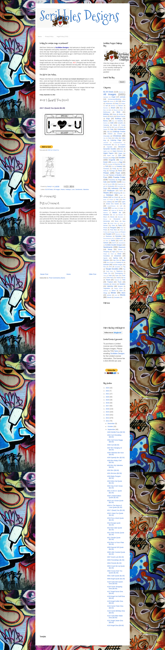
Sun (104, 266)
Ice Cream (115, 197)
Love (73, 189)
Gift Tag (107, 184)
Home (40, 36)
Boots (111, 116)
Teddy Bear (109, 271)
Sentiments (78, 189)
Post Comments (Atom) (57, 278)
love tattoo (115, 208)
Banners (105, 108)
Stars (123, 260)
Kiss (124, 199)
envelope (109, 164)
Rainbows (109, 236)
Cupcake (109, 147)
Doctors (105, 158)
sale (124, 238)
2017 (108, 406)
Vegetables (106, 288)
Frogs (120, 180)
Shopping (106, 251)
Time (104, 275)
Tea (124, 269)
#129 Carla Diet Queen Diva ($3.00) (115, 583)
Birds (118, 112)
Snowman (117, 256)
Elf (104, 164)
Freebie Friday (119, 177)
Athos (123, 101)
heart (121, 190)
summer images (117, 264)
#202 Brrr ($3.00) (113, 470)
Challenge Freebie (119, 131)
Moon (105, 217)
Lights (123, 201)
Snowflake (106, 256)
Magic (121, 208)
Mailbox (105, 210)
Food (118, 173)
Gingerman (120, 184)
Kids (117, 199)
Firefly (114, 168)
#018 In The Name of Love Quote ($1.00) (114, 506)
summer (106, 264)
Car (110, 127)
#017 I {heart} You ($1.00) (116, 510)
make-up (113, 210)
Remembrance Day (108, 238)
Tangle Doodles (112, 269)
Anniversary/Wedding (114, 99)
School (105, 243)
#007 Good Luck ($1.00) (115, 557)
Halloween (114, 188)
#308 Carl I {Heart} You (53, 150)
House (105, 197)
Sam (107, 240)
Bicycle (116, 110)
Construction (107, 144)
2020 (108, 397)
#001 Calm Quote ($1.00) (115, 576)
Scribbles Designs (79, 16)
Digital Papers (108, 153)
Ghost (123, 182)
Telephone (119, 271)
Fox (104, 175)
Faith (124, 164)
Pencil (105, 227)
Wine (121, 290)
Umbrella (106, 284)
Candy (115, 125)
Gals (105, 182)
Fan (113, 166)
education (114, 162)
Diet (121, 149)
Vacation (122, 284)
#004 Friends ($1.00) (114, 563)
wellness (105, 290)
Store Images (110, 262)
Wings (105, 293)
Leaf (116, 201)
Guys (105, 188)
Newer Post (44, 274)
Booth (105, 116)
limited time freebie (112, 204)
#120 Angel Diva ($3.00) (115, 625)
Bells (110, 110)
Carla (115, 127)
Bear (121, 108)
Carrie (121, 127)
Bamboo (113, 105)
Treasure (116, 279)
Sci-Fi (114, 243)
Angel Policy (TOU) (62, 36)
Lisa (124, 204)
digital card (106, 151)
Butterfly (120, 121)
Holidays (68, 189)
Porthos (105, 232)
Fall (106, 166)
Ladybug (109, 201)
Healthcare (111, 190)
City (104, 138)
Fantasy (119, 166)
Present (123, 232)
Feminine (106, 168)
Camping (106, 125)
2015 (108, 412)
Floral (120, 171)
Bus (113, 121)
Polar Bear (113, 230)
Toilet (110, 275)
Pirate (105, 230)
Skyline (121, 251)
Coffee (116, 138)
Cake (112, 123)
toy (124, 277)
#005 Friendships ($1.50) (115, 560)
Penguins (113, 227)
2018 (108, 403)
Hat (124, 188)
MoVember (106, 221)
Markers (105, 212)
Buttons (105, 123)
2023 (108, 388)
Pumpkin (109, 234)
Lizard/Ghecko (111, 206)
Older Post (92, 274)
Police (121, 229)
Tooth (123, 275)
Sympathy (117, 266)
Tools (116, 275)
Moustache (117, 219)
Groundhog (120, 186)
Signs (114, 251)
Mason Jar (117, 212)
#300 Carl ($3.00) (113, 445)
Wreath (109, 297)
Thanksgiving (119, 273)
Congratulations (117, 142)
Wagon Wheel (118, 288)
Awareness (109, 103)
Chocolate (106, 136)
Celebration (121, 129)
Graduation (111, 186)
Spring (115, 258)
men (114, 214)
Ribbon (118, 238)
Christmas (117, 136)
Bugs (108, 118)
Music (116, 221)
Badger (123, 103)
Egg (120, 162)
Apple (105, 101)
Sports (105, 258)
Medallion (106, 214)
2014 (108, 415)
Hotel (121, 195)
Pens (121, 227)
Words (122, 295)
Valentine (86, 189)
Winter (113, 293)
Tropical (110, 282)
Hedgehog (116, 193)
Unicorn (114, 284)
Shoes (120, 249)
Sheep (110, 249)
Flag (104, 171)
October (111, 426)
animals (122, 97)
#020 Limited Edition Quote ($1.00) (114, 497)
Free (105, 177)
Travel (108, 280)
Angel (113, 97)
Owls (113, 225)
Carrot (105, 129)
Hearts (63, 189)
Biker (121, 110)
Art (117, 101)
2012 (108, 421)
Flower (106, 173)
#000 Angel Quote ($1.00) (116, 579)
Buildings (118, 118)
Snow (119, 254)
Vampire (120, 286)
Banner (120, 105)
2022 (108, 391)
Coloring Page (115, 140)
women (109, 295)
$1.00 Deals (49, 189)
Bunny (105, 121)
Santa (113, 240)
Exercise (117, 164)
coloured (105, 142)
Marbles (121, 210)
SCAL (121, 240)
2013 (108, 418)
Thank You (106, 273)
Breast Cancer (120, 116)
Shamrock (121, 247)
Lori (121, 206)
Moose (112, 217)
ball (107, 105)
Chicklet (119, 134)
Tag (124, 266)
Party (120, 225)
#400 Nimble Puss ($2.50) (116, 432)
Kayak (111, 199)
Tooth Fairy (109, 277)
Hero (124, 193)
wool (116, 295)
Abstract (121, 92)
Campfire (120, 123)
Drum (121, 160)
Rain (124, 234)
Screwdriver (122, 242)
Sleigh (105, 253)
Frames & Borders (115, 175)
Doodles (122, 158)
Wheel (114, 290)
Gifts (113, 184)
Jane (122, 197)
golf (104, 186)
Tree (123, 280)
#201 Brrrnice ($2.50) (114, 473)
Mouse (105, 219)
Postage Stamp (114, 232)
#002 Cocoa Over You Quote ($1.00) (114, 572)
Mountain (120, 217)
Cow (116, 144)
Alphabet (105, 97)
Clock (110, 138)
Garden (113, 182)
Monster (120, 214)
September (111, 429)
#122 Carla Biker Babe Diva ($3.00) (115, 616)
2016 (108, 409)
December (111, 423)
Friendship (111, 180)
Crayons (122, 144)
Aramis (112, 101)
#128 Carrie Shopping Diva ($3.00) (114, 587)
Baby (117, 103)
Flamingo (112, 171)
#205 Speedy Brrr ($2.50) (115, 457)
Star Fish (116, 260)
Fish (120, 168)
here (116, 351)
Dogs (113, 158)
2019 (108, 400)
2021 (108, 394)
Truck (119, 282)
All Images (56, 189)
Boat (114, 114)
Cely (108, 131)
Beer (104, 110)
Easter (105, 162)
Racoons (117, 234)
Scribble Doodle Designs (113, 245)
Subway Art (119, 262)
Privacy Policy (49, 36)
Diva (119, 155)
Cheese (110, 134)
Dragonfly (112, 160)
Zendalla (116, 297)
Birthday (106, 114)
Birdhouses (106, 112)
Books (121, 114)
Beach (113, 108)
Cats (111, 129)
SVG (110, 266)
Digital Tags (110, 155)
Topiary (118, 277)
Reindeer (118, 236)
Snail (112, 253)
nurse (121, 223)
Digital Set (121, 153)
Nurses (105, 225)
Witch (123, 293)
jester (104, 199)
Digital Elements (118, 151)
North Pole (113, 223)
